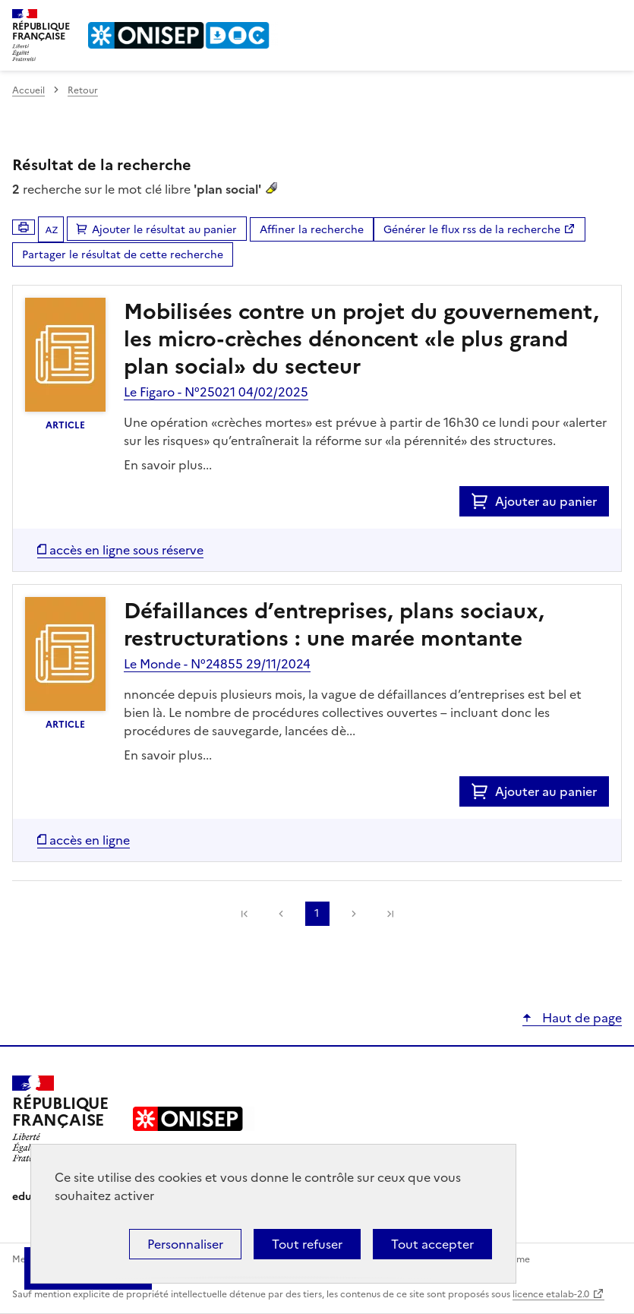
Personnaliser (185, 1244)
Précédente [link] (281, 914)
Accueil (28, 90)
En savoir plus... (168, 465)
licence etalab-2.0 (551, 1294)
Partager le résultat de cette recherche (122, 255)
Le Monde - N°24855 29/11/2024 (217, 664)
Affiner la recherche (312, 230)
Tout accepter (432, 1244)
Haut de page (580, 1018)
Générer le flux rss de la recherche (471, 230)
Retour (83, 90)
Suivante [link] (354, 914)
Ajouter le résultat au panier (164, 230)
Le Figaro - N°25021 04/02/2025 (216, 392)
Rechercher (582, 18)
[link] (244, 914)
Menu (613, 18)
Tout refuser (307, 1244)
